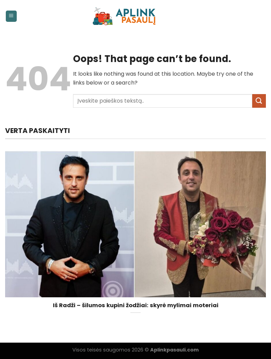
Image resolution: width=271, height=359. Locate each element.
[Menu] (11, 16)
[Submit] (259, 100)
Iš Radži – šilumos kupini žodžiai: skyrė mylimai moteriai (135, 305)
